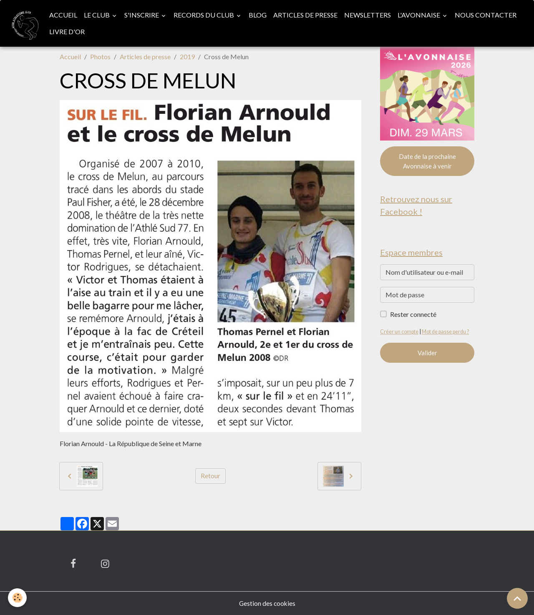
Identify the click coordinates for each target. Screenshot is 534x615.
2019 (187, 56)
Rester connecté (413, 315)
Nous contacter (486, 15)
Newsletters (368, 15)
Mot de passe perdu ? (446, 332)
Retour (210, 476)
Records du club (205, 15)
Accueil (64, 15)
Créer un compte (399, 332)
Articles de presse (306, 15)
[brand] (23, 23)
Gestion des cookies (267, 603)
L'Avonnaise (420, 15)
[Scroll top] (517, 598)
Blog (258, 15)
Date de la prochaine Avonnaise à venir (427, 161)
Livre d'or (67, 31)
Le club (97, 15)
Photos (100, 56)
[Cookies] (17, 597)
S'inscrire (143, 15)
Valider (427, 354)
